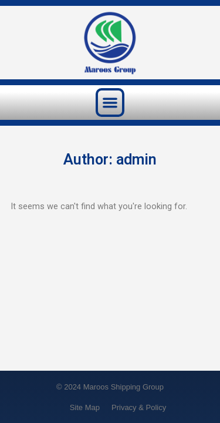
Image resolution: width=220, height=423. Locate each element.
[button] (110, 102)
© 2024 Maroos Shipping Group (110, 386)
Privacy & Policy (138, 407)
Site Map (85, 407)
